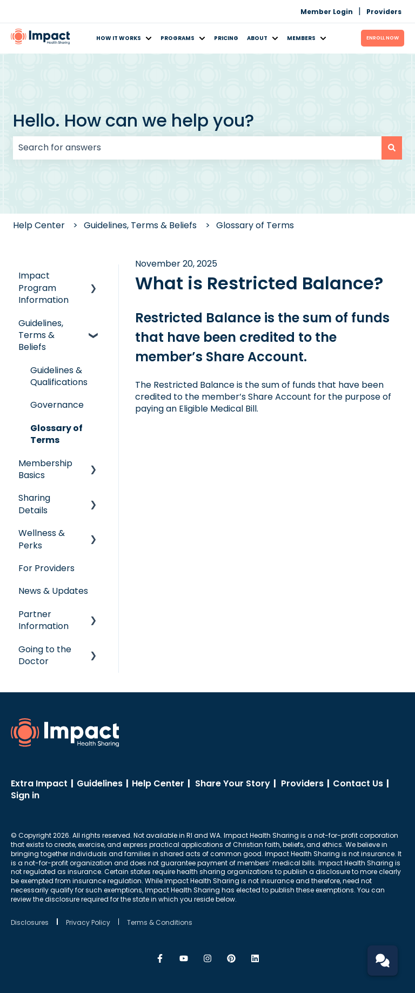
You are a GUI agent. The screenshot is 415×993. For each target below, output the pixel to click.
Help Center (39, 225)
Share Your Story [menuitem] (232, 783)
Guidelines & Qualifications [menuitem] (59, 376)
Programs (177, 38)
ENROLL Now (382, 38)
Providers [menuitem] (383, 11)
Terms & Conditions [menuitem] (159, 922)
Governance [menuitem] (57, 405)
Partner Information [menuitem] (43, 620)
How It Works (118, 38)
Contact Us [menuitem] (358, 783)
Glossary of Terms (255, 225)
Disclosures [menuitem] (30, 922)
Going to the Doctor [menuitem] (44, 655)
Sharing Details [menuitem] (34, 504)
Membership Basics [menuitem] (45, 469)
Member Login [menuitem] (326, 11)
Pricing (226, 38)
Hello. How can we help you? (133, 120)
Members (301, 38)
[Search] (391, 147)
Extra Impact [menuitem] (39, 783)
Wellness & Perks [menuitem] (41, 539)
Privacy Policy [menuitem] (88, 922)
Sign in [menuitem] (25, 795)
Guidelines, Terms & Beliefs (140, 225)
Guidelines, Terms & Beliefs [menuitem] (40, 335)
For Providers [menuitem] (46, 568)
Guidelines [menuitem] (100, 783)
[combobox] (197, 147)
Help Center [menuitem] (158, 783)
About (257, 38)
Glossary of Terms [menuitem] (56, 434)
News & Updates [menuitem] (53, 591)
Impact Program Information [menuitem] (43, 287)
